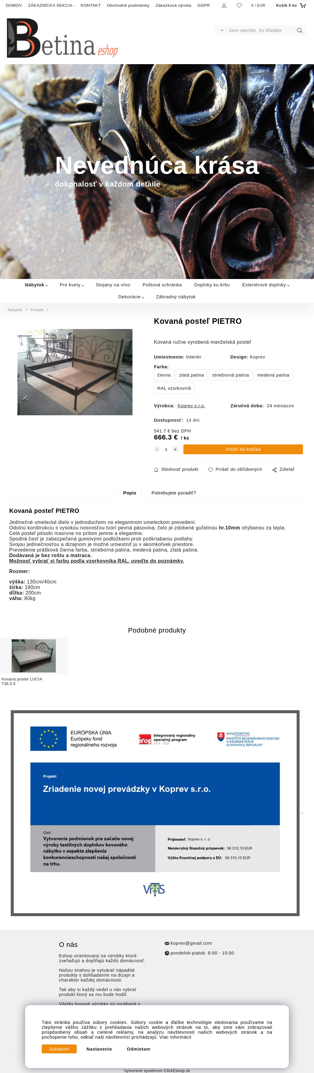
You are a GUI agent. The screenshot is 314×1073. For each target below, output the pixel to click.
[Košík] (290, 5)
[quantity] (166, 449)
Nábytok (34, 284)
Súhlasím (59, 1049)
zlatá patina (191, 375)
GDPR (203, 5)
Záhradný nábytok (176, 296)
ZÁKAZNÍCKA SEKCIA (50, 5)
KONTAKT (91, 5)
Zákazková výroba (173, 5)
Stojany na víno (113, 284)
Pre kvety (70, 284)
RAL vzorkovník (174, 388)
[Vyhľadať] (221, 30)
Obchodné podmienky (128, 5)
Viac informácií (175, 1037)
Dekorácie (129, 296)
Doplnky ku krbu (212, 284)
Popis (129, 492)
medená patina (273, 375)
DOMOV (14, 5)
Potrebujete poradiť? (173, 492)
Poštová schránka (162, 284)
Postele (37, 310)
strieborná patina (231, 375)
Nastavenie (99, 1049)
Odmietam (139, 1049)
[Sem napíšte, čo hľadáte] (267, 30)
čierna (164, 375)
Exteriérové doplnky (264, 284)
